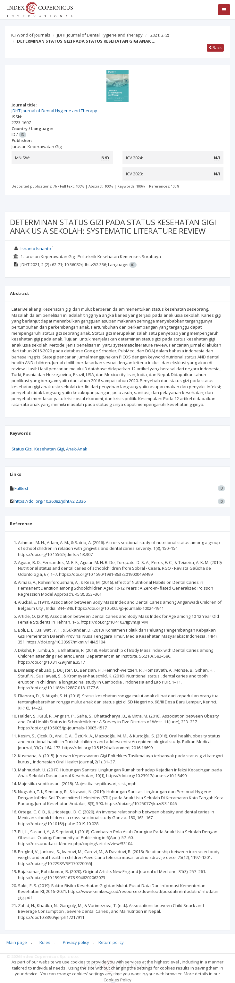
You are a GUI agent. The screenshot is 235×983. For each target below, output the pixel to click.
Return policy (111, 942)
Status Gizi (22, 449)
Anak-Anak (76, 449)
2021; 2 (159, 35)
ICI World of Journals (30, 35)
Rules (44, 942)
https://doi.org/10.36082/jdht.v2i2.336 (50, 501)
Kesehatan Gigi (49, 449)
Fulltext (21, 488)
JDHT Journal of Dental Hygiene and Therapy (100, 35)
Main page (16, 942)
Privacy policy (76, 942)
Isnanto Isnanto (36, 248)
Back (215, 47)
